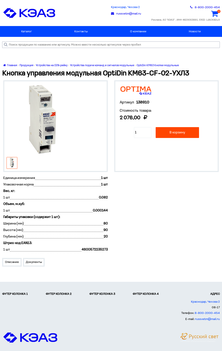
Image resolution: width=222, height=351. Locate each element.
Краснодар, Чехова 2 (125, 7)
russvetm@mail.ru (207, 319)
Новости (195, 31)
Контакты (81, 31)
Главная (10, 65)
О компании (138, 31)
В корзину (177, 132)
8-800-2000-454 (207, 313)
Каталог (26, 31)
